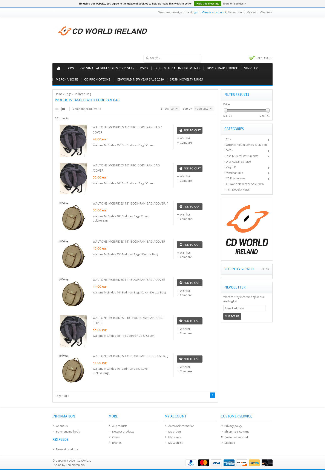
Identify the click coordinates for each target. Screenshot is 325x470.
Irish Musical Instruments (177, 68)
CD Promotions (97, 79)
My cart (251, 12)
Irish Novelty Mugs (186, 79)
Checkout (266, 12)
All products (119, 426)
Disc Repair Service (222, 68)
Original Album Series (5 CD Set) (107, 68)
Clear (265, 269)
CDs (71, 68)
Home (58, 68)
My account (235, 12)
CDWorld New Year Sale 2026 (140, 79)
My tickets (174, 437)
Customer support (236, 437)
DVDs (144, 68)
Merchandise (67, 79)
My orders (175, 431)
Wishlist (183, 138)
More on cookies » (234, 3)
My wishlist (175, 443)
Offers (116, 437)
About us (62, 426)
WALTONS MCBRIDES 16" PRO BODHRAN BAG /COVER (126, 167)
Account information (181, 426)
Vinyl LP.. (251, 68)
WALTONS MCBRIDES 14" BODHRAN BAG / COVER (129, 280)
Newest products (67, 449)
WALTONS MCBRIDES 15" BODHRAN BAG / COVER (129, 241)
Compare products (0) (87, 109)
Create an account (214, 12)
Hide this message (207, 3)
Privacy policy (233, 426)
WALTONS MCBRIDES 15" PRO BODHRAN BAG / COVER (127, 129)
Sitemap (229, 443)
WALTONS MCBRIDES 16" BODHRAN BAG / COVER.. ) (130, 356)
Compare (184, 142)
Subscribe (232, 316)
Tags (68, 94)
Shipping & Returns (236, 431)
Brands (117, 443)
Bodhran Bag (82, 94)
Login (194, 12)
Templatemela (75, 465)
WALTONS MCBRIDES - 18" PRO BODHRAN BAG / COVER (128, 320)
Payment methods (68, 431)
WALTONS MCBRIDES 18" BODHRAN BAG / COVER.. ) (130, 203)
